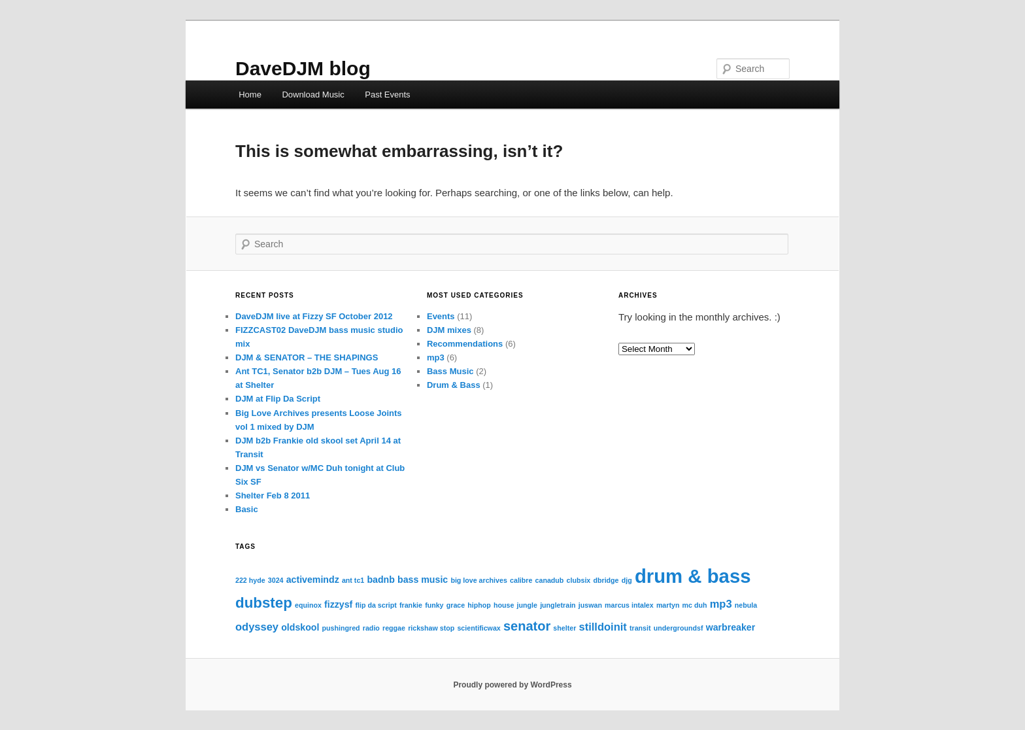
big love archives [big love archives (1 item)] (478, 580)
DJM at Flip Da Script (277, 399)
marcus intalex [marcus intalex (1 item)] (629, 605)
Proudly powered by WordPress (512, 684)
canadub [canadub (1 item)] (549, 580)
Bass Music (450, 371)
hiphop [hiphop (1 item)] (479, 605)
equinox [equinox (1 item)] (308, 605)
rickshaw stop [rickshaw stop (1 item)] (431, 628)
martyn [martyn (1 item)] (668, 605)
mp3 (436, 357)
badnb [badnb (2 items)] (380, 579)
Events (441, 316)
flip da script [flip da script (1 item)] (375, 605)
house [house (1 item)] (504, 605)
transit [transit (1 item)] (640, 628)
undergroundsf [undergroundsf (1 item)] (678, 628)
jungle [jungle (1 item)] (527, 605)
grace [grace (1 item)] (455, 605)
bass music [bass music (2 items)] (422, 579)
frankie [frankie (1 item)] (410, 605)
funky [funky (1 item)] (434, 605)
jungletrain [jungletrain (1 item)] (557, 605)
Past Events (387, 94)
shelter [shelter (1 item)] (564, 628)
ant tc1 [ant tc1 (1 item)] (353, 580)
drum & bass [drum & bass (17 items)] (693, 576)
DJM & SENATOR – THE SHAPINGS (306, 357)
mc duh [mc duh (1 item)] (694, 605)
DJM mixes (449, 330)
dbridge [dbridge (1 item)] (605, 580)
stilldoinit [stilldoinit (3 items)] (602, 627)
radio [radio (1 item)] (371, 628)
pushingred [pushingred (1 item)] (341, 628)
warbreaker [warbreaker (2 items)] (731, 627)
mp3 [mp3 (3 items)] (721, 604)
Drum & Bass (453, 385)
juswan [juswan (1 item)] (590, 605)
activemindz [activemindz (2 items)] (312, 579)
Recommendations (465, 344)
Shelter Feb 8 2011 (272, 495)
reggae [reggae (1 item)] (393, 628)
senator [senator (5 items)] (526, 626)
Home (250, 94)
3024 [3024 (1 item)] (276, 580)
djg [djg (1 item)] (627, 580)
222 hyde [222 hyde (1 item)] (250, 580)
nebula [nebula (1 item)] (746, 605)
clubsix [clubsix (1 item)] (579, 580)
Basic (246, 509)
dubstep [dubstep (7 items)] (263, 603)
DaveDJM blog (303, 68)
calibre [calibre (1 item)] (521, 580)
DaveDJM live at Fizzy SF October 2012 (314, 316)
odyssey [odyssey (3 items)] (256, 627)
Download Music (313, 94)
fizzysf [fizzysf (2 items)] (338, 604)
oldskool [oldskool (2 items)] (300, 627)
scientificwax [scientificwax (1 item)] (478, 628)
